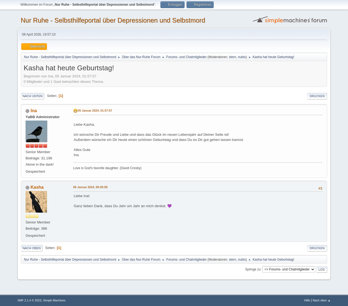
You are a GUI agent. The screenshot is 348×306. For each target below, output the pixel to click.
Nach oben (32, 248)
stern (232, 57)
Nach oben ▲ (322, 300)
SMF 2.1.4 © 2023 (29, 300)
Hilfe (307, 300)
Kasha (37, 187)
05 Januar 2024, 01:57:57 (95, 110)
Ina (33, 110)
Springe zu (252, 269)
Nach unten (32, 96)
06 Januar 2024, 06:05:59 (90, 187)
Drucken (317, 96)
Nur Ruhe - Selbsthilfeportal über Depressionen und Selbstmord (113, 20)
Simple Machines (54, 300)
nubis (242, 57)
